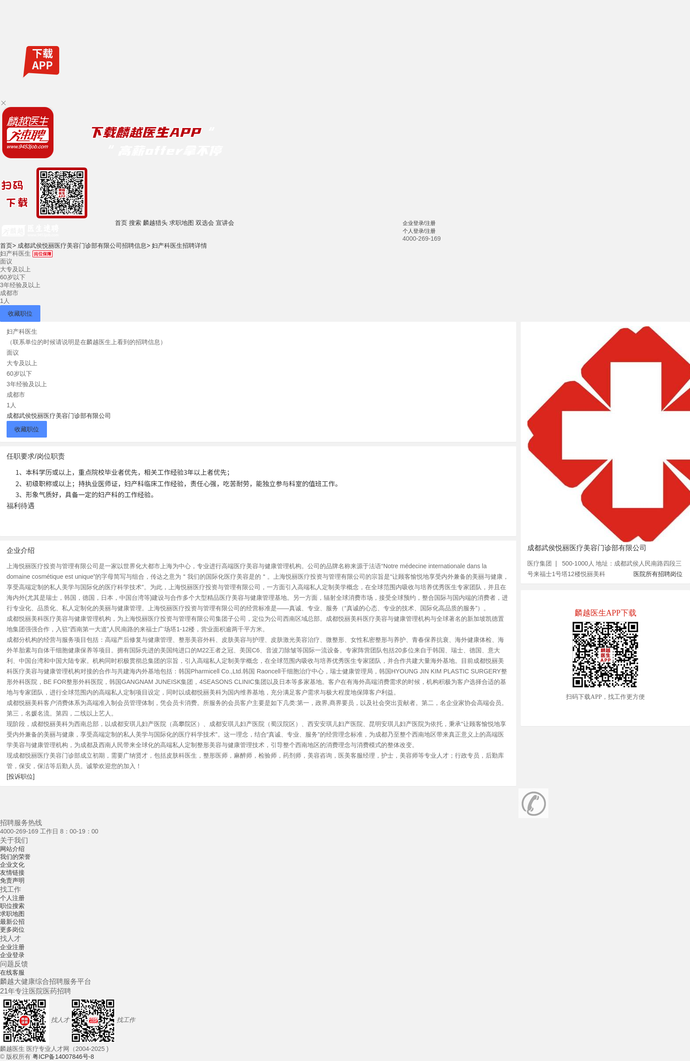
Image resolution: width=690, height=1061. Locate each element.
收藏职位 (20, 313)
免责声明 (12, 880)
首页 (121, 222)
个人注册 (12, 897)
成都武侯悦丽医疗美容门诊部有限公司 (59, 415)
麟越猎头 (155, 222)
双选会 (205, 222)
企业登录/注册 (419, 223)
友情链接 (12, 872)
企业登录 (12, 954)
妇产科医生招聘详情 (179, 245)
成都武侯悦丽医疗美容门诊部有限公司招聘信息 (84, 245)
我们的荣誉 (15, 856)
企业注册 (12, 947)
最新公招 (12, 921)
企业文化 (12, 864)
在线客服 (12, 972)
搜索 (135, 222)
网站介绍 (12, 848)
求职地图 (181, 222)
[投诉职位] (21, 776)
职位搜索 (12, 905)
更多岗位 (12, 929)
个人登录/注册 (419, 231)
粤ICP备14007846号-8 (63, 1056)
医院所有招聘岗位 (658, 573)
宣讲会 (225, 222)
